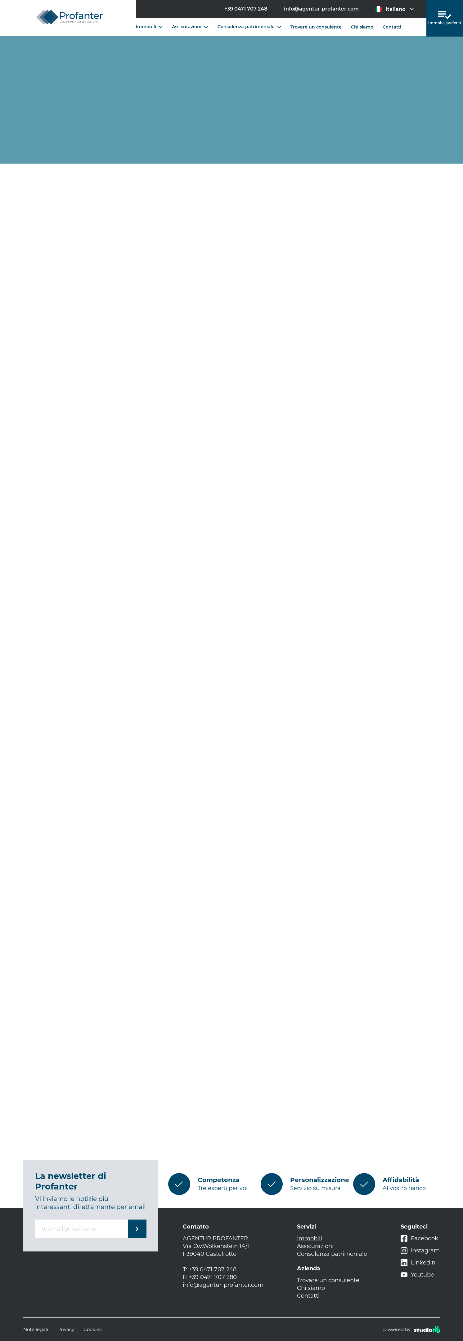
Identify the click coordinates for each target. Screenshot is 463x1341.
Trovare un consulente (316, 27)
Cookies (92, 1329)
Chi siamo (362, 27)
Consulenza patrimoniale (249, 26)
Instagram (420, 1250)
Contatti (392, 27)
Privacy (65, 1329)
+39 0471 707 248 (245, 9)
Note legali (35, 1329)
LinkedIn (418, 1262)
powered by (411, 1329)
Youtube (417, 1274)
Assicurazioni (190, 26)
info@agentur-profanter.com (321, 9)
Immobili (149, 26)
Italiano (394, 9)
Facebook (419, 1238)
